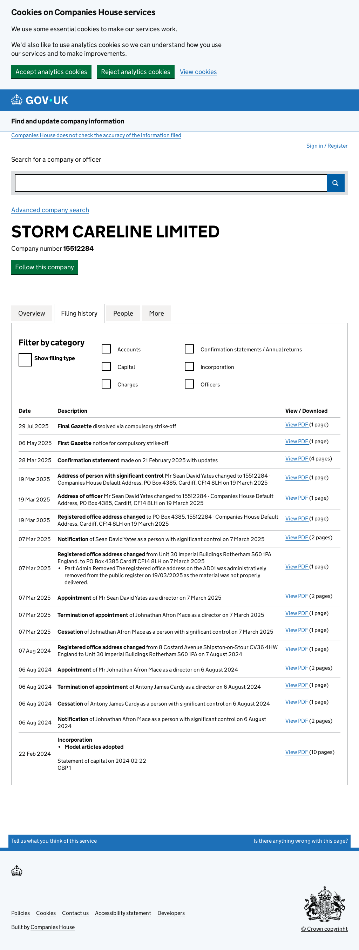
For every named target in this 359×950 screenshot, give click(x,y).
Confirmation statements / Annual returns (243, 350)
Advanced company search (50, 210)
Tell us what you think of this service (54, 840)
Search (336, 183)
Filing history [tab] (79, 313)
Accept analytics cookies (51, 72)
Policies (20, 913)
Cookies (46, 913)
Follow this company (44, 267)
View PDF (297, 424)
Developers (171, 913)
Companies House (53, 927)
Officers (202, 385)
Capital (118, 368)
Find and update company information (67, 121)
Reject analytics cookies (135, 72)
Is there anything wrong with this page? (301, 840)
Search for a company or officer (56, 159)
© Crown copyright (324, 928)
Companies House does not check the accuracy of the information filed (96, 135)
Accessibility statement (123, 913)
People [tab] (123, 313)
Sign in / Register (327, 145)
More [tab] (156, 313)
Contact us (75, 913)
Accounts (121, 350)
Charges (120, 385)
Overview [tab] (31, 313)
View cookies (198, 71)
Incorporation (209, 368)
